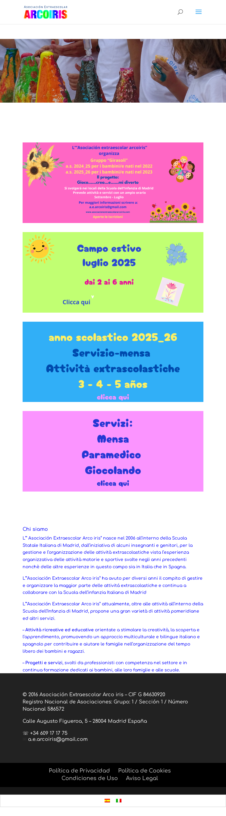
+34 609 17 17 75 (48, 733)
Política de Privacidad (79, 771)
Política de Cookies (144, 771)
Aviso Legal (142, 778)
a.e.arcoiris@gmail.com (58, 739)
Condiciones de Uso (89, 778)
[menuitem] (107, 801)
